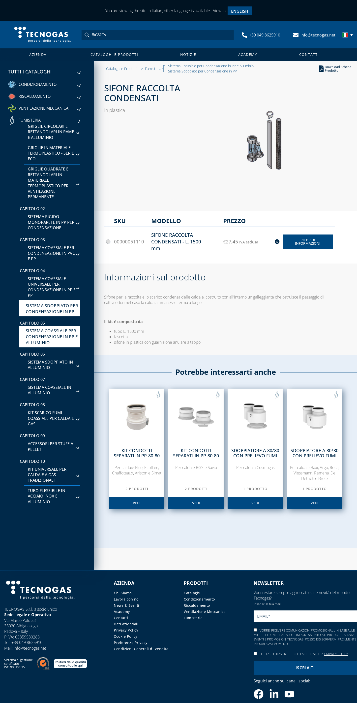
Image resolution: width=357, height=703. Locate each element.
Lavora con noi (127, 599)
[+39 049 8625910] (244, 35)
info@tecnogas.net (317, 35)
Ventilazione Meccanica (205, 611)
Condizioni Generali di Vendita (141, 648)
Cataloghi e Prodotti (114, 54)
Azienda (38, 54)
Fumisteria (153, 68)
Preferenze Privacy (130, 642)
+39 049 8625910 (264, 35)
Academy (247, 54)
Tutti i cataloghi (44, 72)
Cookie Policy (125, 636)
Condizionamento (199, 599)
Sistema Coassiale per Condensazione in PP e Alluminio (211, 66)
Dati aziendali (126, 624)
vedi (137, 503)
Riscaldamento (197, 605)
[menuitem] (240, 10)
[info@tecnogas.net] (295, 35)
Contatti (309, 54)
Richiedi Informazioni (307, 241)
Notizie (188, 54)
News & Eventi (126, 605)
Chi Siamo (123, 593)
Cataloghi (192, 593)
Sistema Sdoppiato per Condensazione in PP (202, 71)
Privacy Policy (126, 630)
